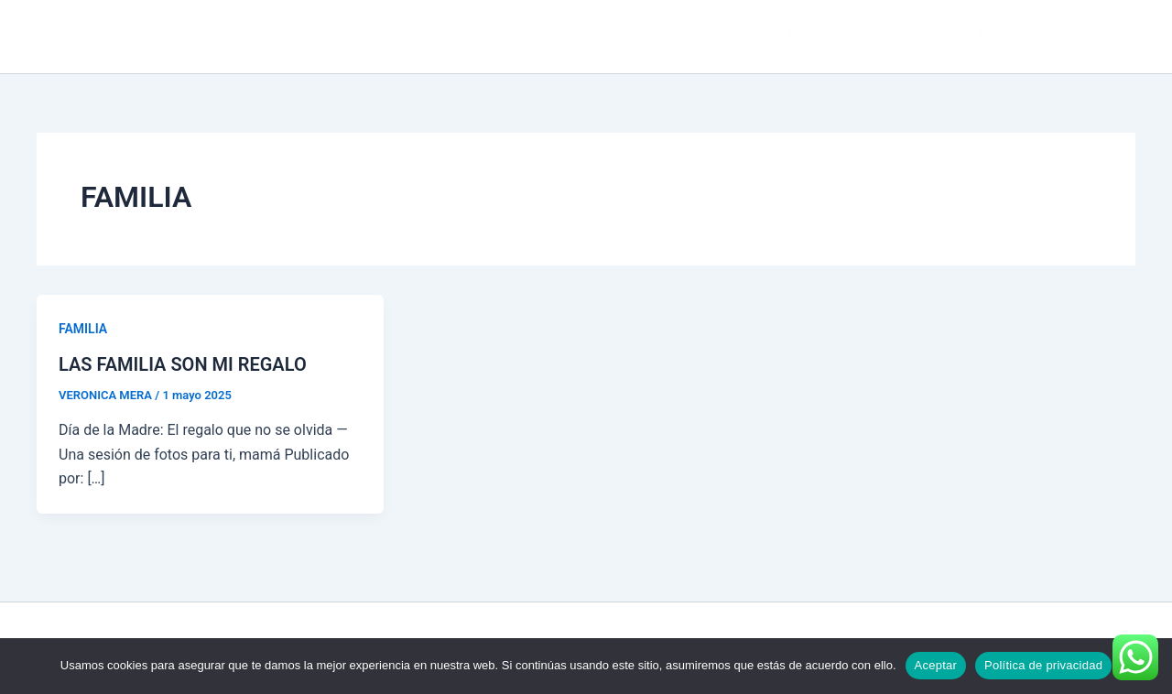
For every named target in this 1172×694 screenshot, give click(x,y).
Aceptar (936, 665)
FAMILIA (83, 328)
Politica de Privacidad (1051, 36)
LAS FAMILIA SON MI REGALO (183, 364)
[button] (755, 36)
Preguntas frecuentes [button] (872, 36)
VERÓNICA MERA (130, 35)
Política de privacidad (1043, 665)
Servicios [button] (725, 36)
